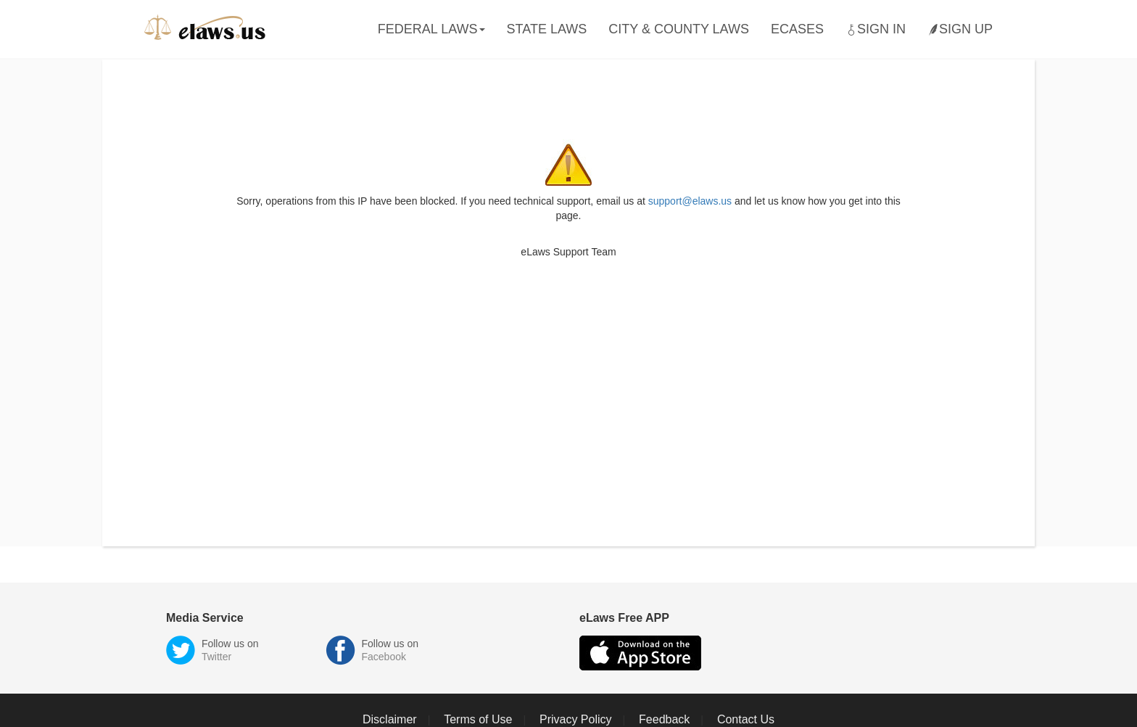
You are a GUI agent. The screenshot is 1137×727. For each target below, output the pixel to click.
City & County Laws (678, 29)
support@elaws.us (690, 201)
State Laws (547, 29)
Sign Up (960, 29)
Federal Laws (431, 29)
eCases (797, 29)
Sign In (875, 29)
